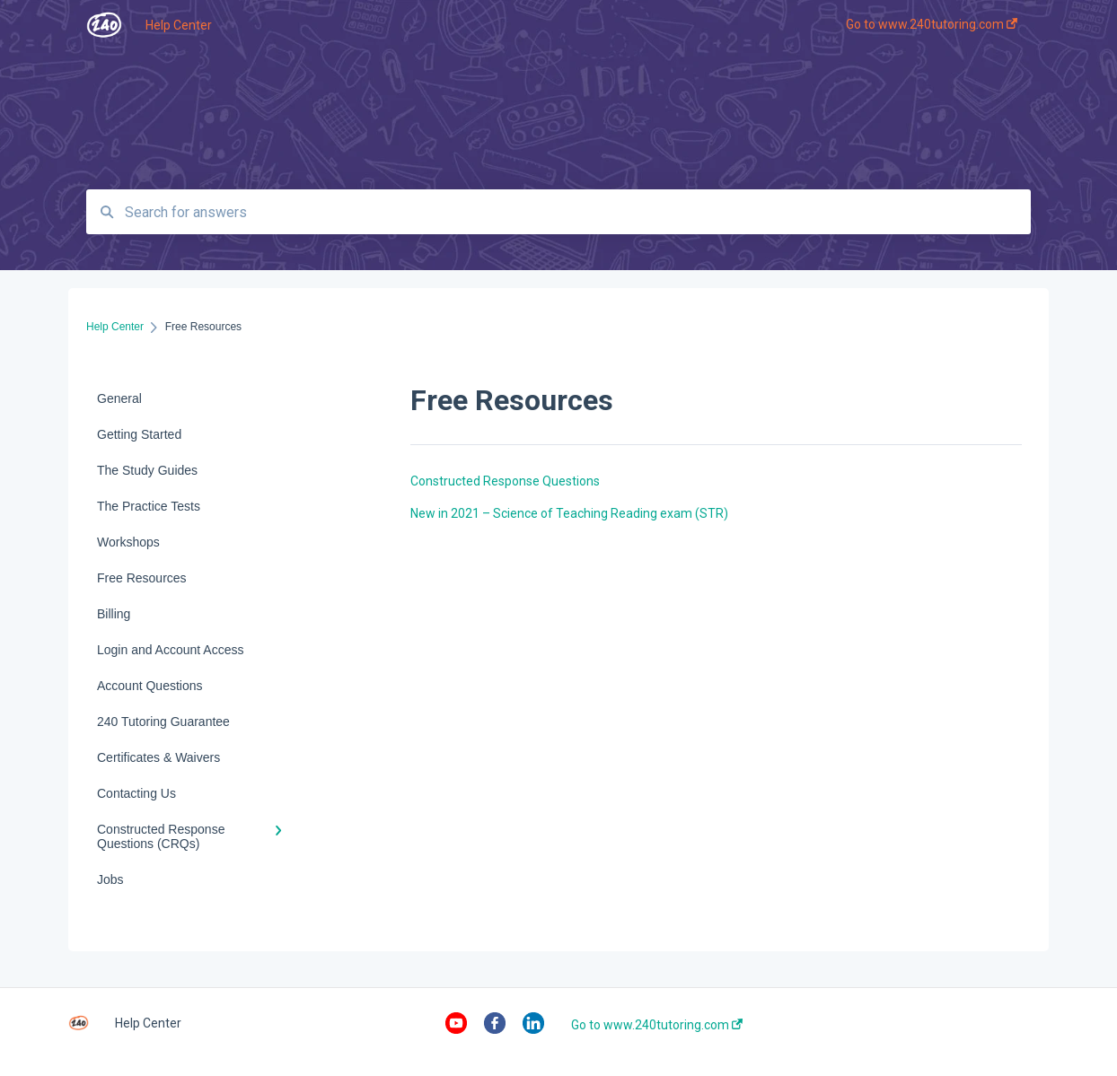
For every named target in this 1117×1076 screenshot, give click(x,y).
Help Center (178, 25)
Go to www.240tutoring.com (657, 1025)
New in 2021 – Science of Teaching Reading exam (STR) (569, 513)
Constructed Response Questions (505, 481)
